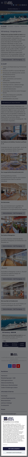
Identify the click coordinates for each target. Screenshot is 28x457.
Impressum (5, 444)
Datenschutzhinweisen (12, 442)
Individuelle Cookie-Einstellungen (14, 452)
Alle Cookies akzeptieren (14, 448)
